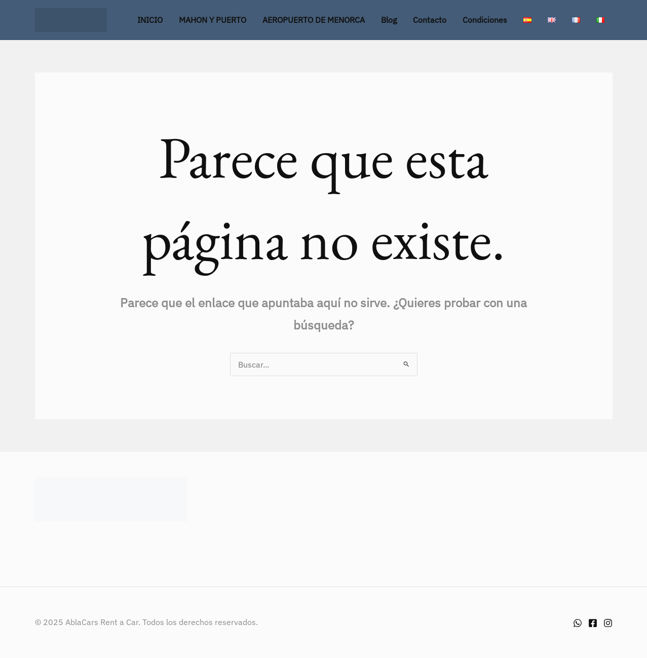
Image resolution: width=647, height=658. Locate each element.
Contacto (429, 20)
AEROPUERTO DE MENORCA (313, 20)
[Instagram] (608, 623)
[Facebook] (592, 623)
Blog (389, 20)
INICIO (150, 20)
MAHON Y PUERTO (212, 20)
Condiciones (485, 20)
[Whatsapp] (577, 623)
